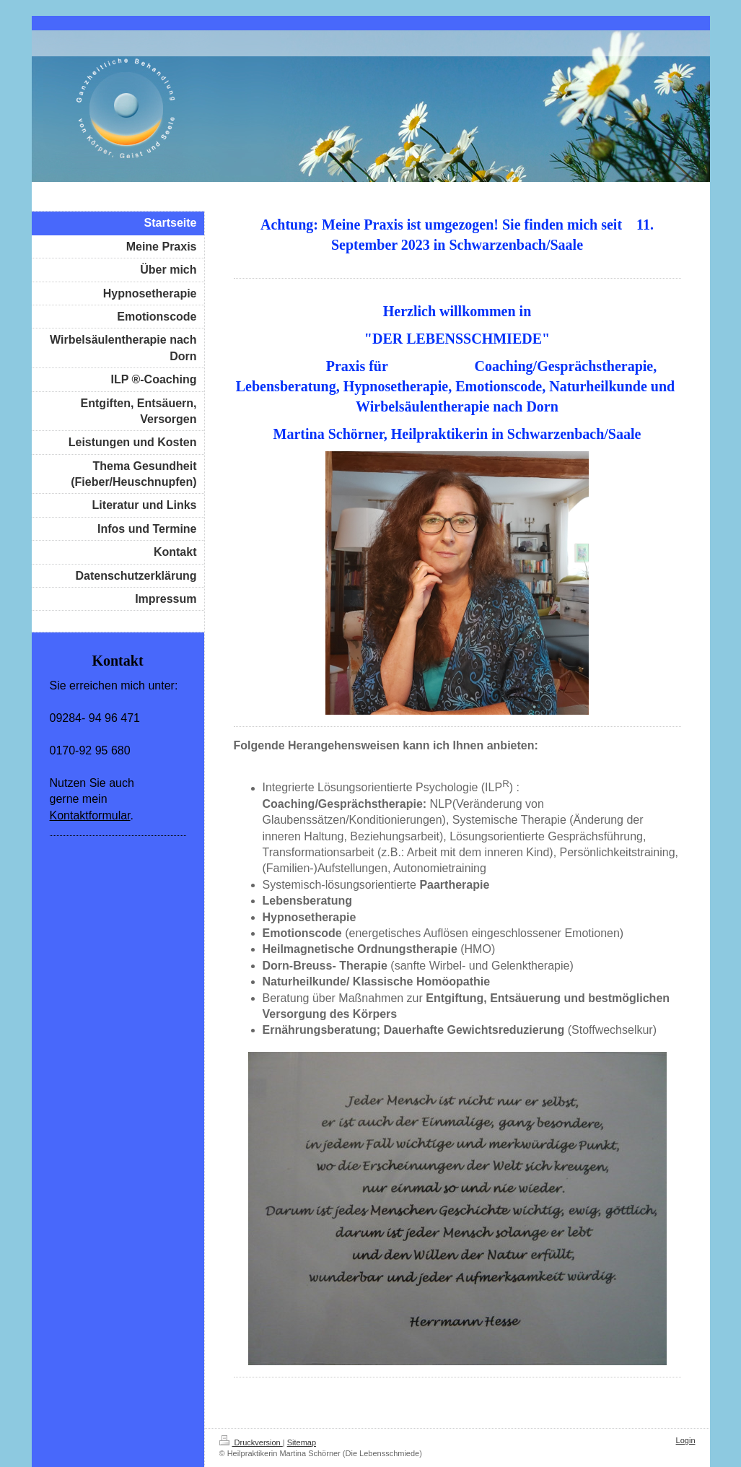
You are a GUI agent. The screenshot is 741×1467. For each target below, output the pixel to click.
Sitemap (301, 1442)
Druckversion (251, 1442)
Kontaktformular (90, 815)
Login (686, 1440)
